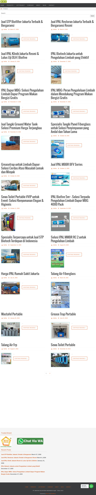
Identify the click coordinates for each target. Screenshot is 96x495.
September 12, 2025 (15, 245)
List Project (41, 487)
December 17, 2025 (65, 61)
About (56, 487)
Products (33, 487)
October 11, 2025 (64, 168)
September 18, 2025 (65, 208)
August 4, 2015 (14, 348)
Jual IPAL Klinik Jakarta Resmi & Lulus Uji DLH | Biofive (19, 460)
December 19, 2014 (65, 348)
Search (3, 13)
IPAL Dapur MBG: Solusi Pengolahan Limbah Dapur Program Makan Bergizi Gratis (22, 94)
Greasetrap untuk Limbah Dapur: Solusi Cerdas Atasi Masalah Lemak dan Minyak (22, 168)
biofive (5, 29)
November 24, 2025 (15, 132)
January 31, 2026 (15, 61)
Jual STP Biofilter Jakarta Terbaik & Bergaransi (16, 454)
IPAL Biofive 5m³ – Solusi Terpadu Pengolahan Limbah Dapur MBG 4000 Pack (70, 200)
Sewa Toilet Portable (63, 345)
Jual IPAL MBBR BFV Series (66, 164)
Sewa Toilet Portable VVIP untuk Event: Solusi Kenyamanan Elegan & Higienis (22, 200)
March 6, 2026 (64, 29)
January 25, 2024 (15, 318)
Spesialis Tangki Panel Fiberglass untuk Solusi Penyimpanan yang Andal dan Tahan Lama (71, 128)
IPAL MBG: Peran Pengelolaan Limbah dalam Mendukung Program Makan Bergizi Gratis (73, 94)
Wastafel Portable (11, 314)
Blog (62, 487)
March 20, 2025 (64, 277)
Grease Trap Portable (63, 314)
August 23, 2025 (64, 245)
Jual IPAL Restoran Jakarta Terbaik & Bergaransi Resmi (19, 457)
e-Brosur (50, 487)
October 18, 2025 (64, 135)
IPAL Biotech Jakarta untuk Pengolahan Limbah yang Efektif (20, 466)
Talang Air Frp (9, 345)
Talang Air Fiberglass (63, 274)
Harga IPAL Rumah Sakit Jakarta (20, 274)
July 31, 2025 (13, 277)
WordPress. (53, 493)
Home (26, 487)
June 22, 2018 (64, 318)
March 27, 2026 (14, 29)
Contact (68, 487)
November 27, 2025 (15, 101)
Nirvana (47, 493)
